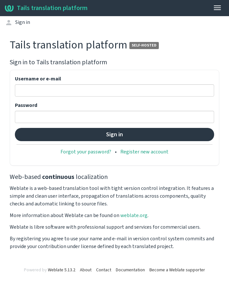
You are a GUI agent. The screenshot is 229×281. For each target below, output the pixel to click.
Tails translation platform (46, 8)
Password (26, 105)
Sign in (22, 22)
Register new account (144, 151)
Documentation (130, 270)
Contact (103, 270)
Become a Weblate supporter (177, 270)
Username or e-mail (38, 78)
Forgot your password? (85, 151)
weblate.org (133, 215)
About (86, 270)
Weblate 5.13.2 (61, 270)
